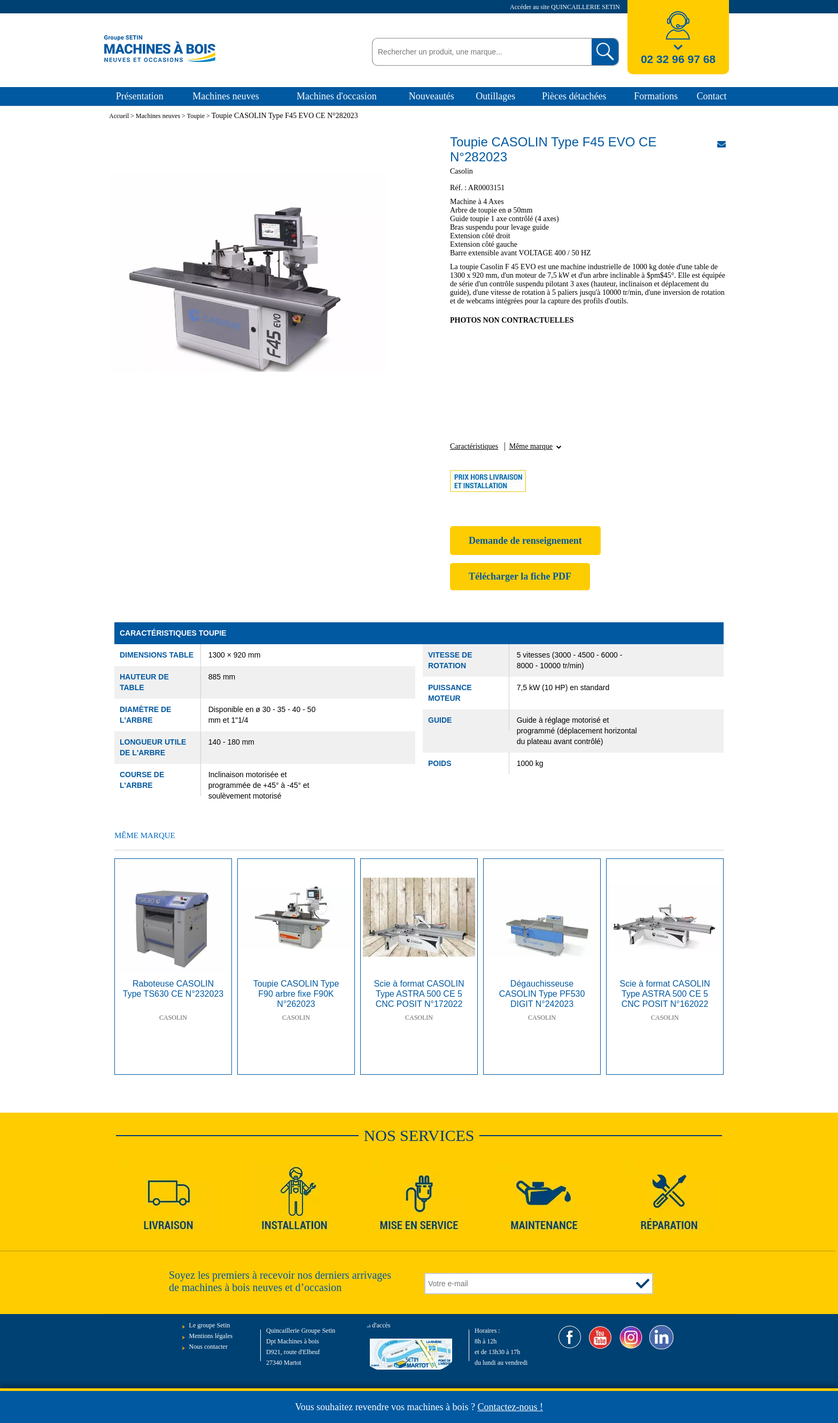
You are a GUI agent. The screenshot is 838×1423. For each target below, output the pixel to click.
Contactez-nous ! (510, 1407)
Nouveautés (431, 96)
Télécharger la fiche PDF (520, 576)
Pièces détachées (574, 96)
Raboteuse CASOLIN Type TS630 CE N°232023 (173, 988)
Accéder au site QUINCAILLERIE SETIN (566, 7)
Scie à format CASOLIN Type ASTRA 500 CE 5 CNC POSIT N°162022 (665, 993)
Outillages (495, 96)
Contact (712, 96)
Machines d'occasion (337, 96)
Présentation (140, 96)
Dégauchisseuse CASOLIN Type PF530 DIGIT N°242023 (542, 993)
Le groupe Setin (209, 1325)
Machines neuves (225, 96)
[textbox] (479, 51)
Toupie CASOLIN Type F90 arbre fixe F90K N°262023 (296, 993)
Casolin (173, 1017)
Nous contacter (208, 1346)
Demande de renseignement (525, 540)
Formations (656, 96)
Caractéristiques (474, 446)
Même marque (531, 446)
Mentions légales (211, 1336)
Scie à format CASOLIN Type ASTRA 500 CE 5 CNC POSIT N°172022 (419, 993)
